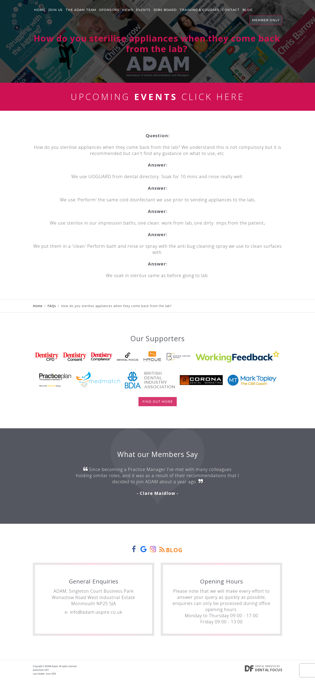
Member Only (266, 20)
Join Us (55, 10)
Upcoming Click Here (158, 97)
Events (144, 10)
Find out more (157, 402)
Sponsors (110, 10)
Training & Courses (201, 10)
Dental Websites (265, 666)
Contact (233, 10)
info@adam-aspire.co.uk (96, 612)
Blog (250, 10)
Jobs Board (166, 10)
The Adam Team (81, 10)
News (128, 10)
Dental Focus (268, 670)
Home (40, 10)
